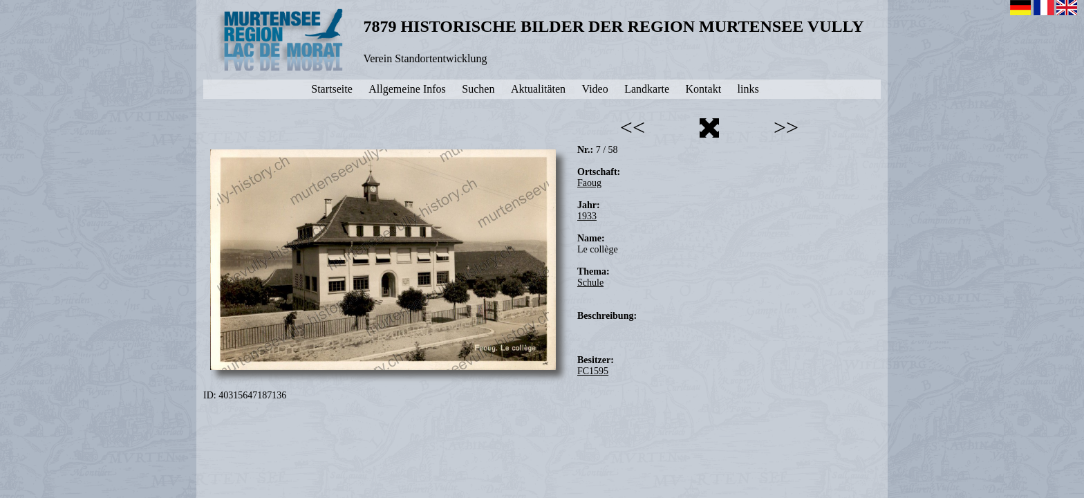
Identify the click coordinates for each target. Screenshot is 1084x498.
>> (786, 127)
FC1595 (592, 371)
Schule (590, 282)
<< (632, 127)
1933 (587, 216)
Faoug (589, 183)
